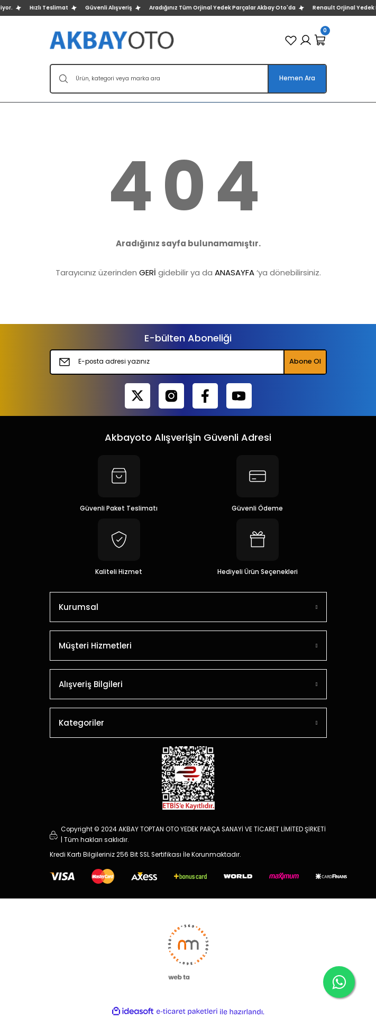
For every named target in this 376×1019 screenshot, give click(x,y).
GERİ (147, 272)
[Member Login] (305, 40)
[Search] (188, 79)
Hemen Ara (297, 78)
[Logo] (113, 39)
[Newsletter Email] (188, 362)
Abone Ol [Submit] (305, 361)
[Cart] (320, 40)
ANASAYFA (234, 272)
